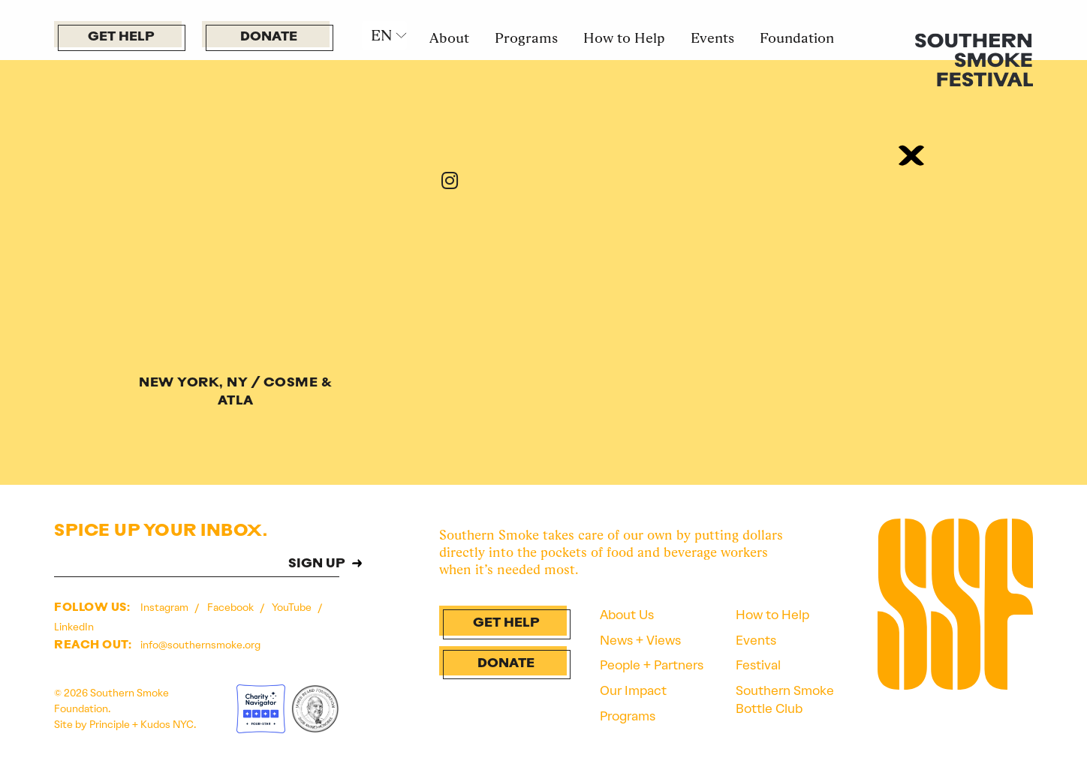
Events (712, 37)
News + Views (640, 640)
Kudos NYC (167, 724)
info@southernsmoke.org (200, 645)
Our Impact (633, 690)
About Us (627, 614)
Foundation (797, 37)
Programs (526, 37)
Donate (268, 37)
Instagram (165, 607)
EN (381, 35)
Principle (109, 724)
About (449, 37)
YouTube (293, 607)
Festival (758, 664)
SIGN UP (316, 564)
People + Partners (651, 664)
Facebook (231, 607)
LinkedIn (74, 627)
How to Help (624, 37)
